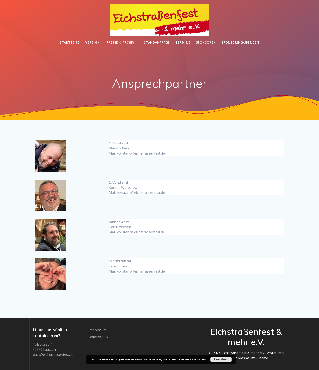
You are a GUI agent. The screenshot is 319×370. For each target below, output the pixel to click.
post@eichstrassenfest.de (53, 354)
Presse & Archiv (120, 42)
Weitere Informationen (193, 359)
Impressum (97, 330)
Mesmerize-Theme (253, 358)
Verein (91, 42)
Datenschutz (99, 336)
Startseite (70, 42)
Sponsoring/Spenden (240, 42)
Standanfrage (157, 42)
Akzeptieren (221, 359)
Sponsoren (206, 42)
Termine (183, 42)
